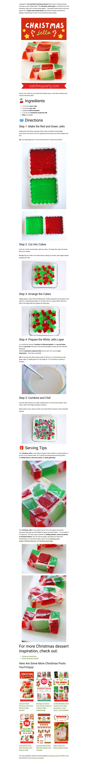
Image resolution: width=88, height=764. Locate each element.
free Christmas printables (36, 758)
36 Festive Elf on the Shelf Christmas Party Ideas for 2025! (25, 748)
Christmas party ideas (46, 541)
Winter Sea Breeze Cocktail (30, 658)
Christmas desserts (30, 541)
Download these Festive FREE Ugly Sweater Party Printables (43, 748)
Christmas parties (53, 756)
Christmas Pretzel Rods (29, 656)
